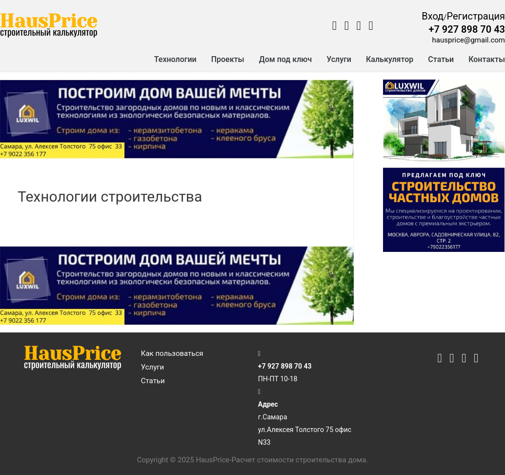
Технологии (175, 59)
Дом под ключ (285, 59)
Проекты (227, 59)
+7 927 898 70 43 (466, 29)
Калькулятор (389, 59)
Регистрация (475, 16)
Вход (433, 16)
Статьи (441, 59)
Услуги (338, 59)
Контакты (486, 59)
